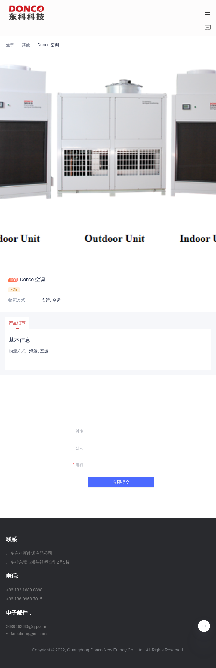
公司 (80, 447)
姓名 (80, 431)
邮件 (80, 464)
